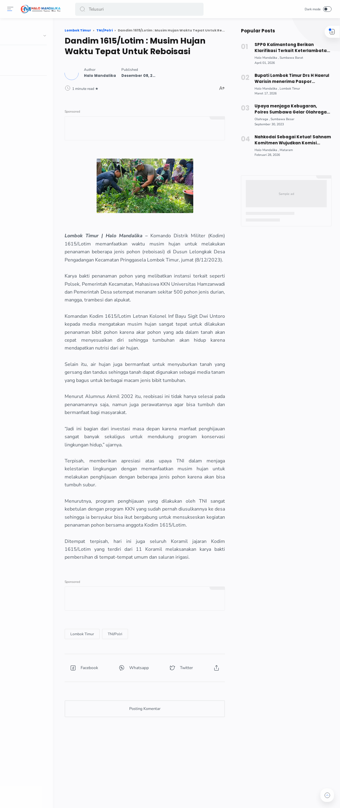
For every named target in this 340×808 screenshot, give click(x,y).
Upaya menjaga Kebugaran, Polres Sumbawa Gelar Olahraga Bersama (292, 109)
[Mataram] (285, 150)
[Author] (115, 75)
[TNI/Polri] (130, 665)
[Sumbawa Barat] (291, 57)
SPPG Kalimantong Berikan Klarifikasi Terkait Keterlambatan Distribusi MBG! (291, 48)
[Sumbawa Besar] (282, 119)
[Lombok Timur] (97, 665)
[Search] (139, 9)
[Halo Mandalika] (266, 57)
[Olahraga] (261, 119)
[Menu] (11, 9)
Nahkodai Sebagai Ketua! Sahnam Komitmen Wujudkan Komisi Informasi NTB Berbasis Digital (292, 140)
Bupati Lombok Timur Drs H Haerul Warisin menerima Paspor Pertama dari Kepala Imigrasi (291, 79)
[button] (82, 9)
